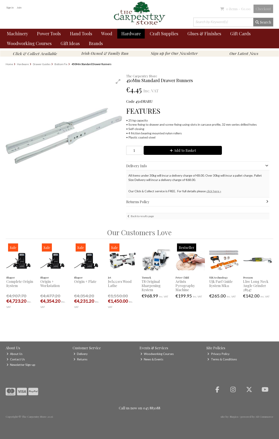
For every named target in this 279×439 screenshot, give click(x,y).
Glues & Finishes (204, 33)
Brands (96, 43)
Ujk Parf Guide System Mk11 (221, 283)
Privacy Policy (218, 354)
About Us (14, 354)
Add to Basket (183, 150)
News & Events (151, 359)
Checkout (263, 9)
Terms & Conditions (222, 359)
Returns (80, 359)
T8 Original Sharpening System (151, 285)
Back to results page (142, 216)
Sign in (10, 7)
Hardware (131, 33)
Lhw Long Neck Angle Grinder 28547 (255, 285)
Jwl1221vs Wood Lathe (120, 283)
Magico (234, 416)
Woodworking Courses (29, 43)
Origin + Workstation (50, 283)
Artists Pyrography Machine (185, 285)
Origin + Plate (85, 281)
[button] (118, 81)
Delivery (80, 354)
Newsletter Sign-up (21, 364)
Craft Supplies (164, 33)
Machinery (17, 33)
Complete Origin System (19, 283)
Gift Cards (240, 33)
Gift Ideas (70, 43)
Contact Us (16, 359)
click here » (213, 191)
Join (19, 7)
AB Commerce (264, 416)
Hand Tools (81, 33)
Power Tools (49, 33)
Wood (106, 33)
